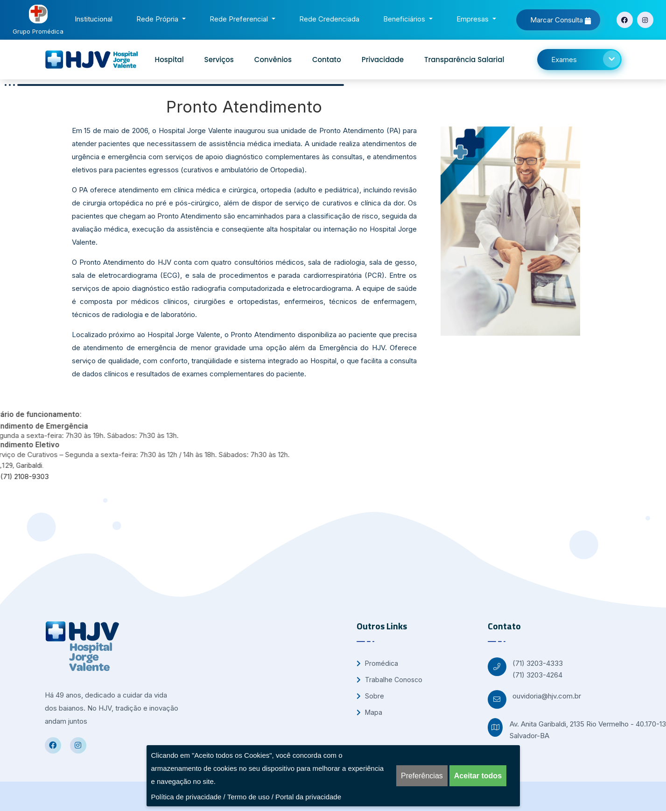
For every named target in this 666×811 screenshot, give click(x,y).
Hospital (169, 59)
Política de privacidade (186, 797)
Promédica (377, 663)
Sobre (370, 696)
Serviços (219, 59)
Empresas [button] (473, 18)
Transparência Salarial (464, 59)
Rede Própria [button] (158, 18)
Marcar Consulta (560, 19)
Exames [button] (585, 59)
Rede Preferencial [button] (240, 18)
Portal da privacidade (308, 797)
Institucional (95, 18)
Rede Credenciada (331, 18)
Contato (326, 59)
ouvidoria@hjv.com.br (546, 695)
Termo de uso (248, 797)
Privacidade (383, 59)
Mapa (369, 712)
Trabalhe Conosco (389, 680)
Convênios (273, 59)
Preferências (422, 776)
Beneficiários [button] (405, 18)
